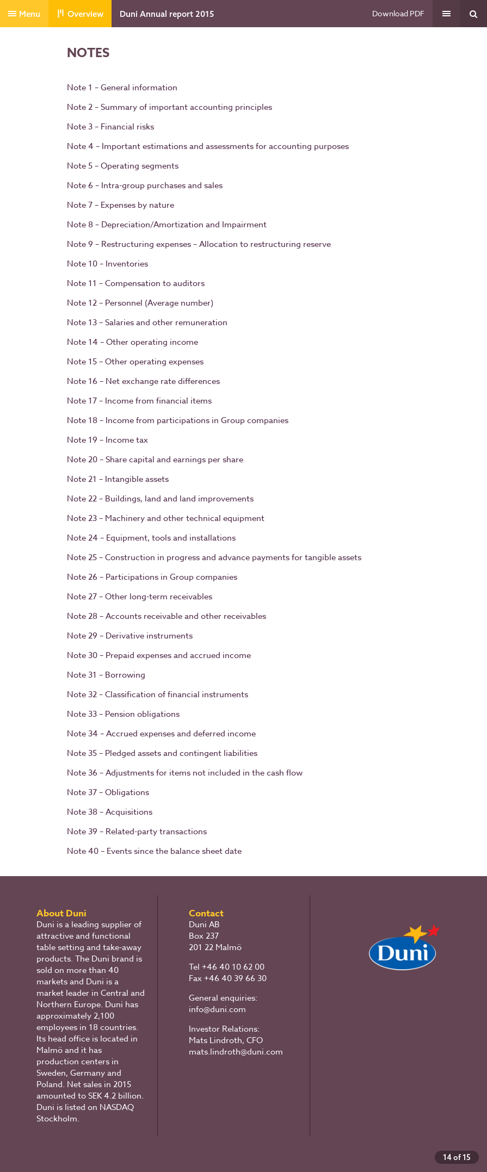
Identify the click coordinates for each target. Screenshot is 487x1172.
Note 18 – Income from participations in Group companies (177, 420)
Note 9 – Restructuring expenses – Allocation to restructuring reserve (199, 244)
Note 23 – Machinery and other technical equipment (165, 518)
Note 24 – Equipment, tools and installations (151, 538)
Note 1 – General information (122, 88)
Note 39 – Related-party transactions (137, 832)
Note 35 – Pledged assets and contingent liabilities (162, 753)
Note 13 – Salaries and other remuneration (147, 322)
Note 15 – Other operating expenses (135, 362)
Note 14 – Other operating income (132, 342)
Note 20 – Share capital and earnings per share (155, 460)
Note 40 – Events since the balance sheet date (154, 851)
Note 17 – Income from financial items (139, 401)
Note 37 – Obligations (108, 792)
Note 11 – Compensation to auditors (136, 283)
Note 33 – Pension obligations (123, 714)
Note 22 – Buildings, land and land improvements (160, 499)
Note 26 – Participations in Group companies (152, 577)
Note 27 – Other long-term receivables (139, 597)
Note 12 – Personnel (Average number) (140, 303)
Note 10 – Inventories (107, 264)
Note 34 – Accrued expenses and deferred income (161, 734)
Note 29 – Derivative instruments (130, 636)
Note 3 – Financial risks (110, 127)
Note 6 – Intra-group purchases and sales (145, 185)
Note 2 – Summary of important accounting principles (169, 107)
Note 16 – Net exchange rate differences (143, 381)
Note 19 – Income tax (107, 440)
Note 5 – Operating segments (122, 166)
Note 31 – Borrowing (106, 675)
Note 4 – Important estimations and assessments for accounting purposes (208, 146)
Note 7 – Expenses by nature (120, 205)
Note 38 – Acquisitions (109, 812)
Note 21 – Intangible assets (118, 479)
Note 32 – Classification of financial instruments (157, 694)
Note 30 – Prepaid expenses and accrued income (159, 655)
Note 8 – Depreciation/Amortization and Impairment (167, 225)
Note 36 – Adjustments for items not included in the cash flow (185, 773)
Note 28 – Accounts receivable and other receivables (166, 616)
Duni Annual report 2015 (167, 14)
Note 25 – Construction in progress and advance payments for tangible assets (214, 557)
